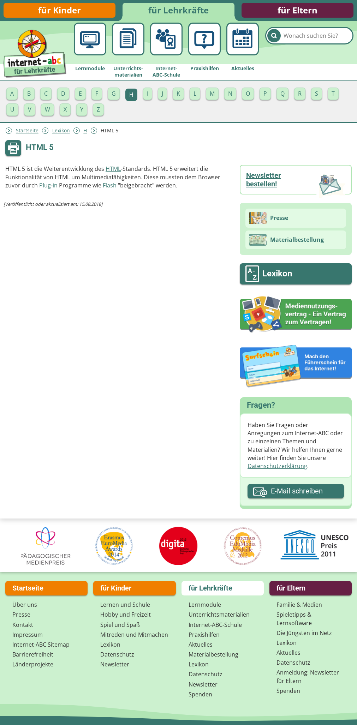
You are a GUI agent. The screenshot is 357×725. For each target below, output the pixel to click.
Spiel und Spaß (120, 626)
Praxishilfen (204, 636)
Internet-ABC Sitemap (41, 646)
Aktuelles (201, 646)
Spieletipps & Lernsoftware (294, 620)
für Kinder (59, 11)
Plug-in (48, 188)
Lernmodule (205, 606)
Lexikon (61, 133)
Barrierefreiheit (32, 656)
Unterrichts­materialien (219, 616)
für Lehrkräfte (178, 11)
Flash (110, 188)
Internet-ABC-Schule (215, 626)
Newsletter (114, 666)
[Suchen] (274, 46)
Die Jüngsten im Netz (304, 635)
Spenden (200, 696)
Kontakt (22, 626)
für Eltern (297, 11)
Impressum (27, 636)
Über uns (24, 606)
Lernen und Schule (125, 606)
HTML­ (113, 172)
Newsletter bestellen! (263, 182)
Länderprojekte (32, 666)
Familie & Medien (299, 606)
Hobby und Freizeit (125, 616)
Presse (21, 616)
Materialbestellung (213, 656)
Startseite (27, 133)
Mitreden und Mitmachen (134, 636)
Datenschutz (117, 656)
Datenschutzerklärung (277, 469)
